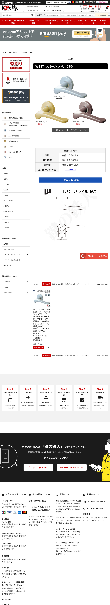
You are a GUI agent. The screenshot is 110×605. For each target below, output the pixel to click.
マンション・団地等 (12, 152)
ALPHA (6, 184)
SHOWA (6, 206)
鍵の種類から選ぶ (67, 21)
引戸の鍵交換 (82, 15)
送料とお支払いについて (41, 522)
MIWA (6, 174)
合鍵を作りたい (82, 21)
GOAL (6, 179)
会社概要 (93, 21)
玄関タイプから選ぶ (33, 21)
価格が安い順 (57, 284)
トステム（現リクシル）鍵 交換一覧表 (13, 21)
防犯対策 (7, 282)
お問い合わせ (104, 21)
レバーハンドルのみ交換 (12, 260)
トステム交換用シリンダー (52, 15)
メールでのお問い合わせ (94, 502)
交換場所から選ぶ (50, 21)
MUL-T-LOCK (8, 200)
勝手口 (8, 157)
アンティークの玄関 (12, 130)
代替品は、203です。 (70, 180)
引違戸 (8, 146)
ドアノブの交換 (9, 249)
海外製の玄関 (10, 141)
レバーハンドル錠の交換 (12, 254)
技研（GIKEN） (8, 211)
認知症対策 (8, 292)
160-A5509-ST (70, 169)
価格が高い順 (70, 284)
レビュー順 (85, 284)
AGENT (6, 227)
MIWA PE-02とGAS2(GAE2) (69, 15)
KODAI (6, 217)
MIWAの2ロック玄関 (13, 118)
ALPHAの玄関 (11, 136)
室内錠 (6, 244)
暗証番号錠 (8, 265)
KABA (6, 195)
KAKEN (6, 222)
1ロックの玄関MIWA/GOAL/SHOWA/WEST (16, 124)
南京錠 (6, 287)
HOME (4, 52)
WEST (6, 190)
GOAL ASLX (90, 15)
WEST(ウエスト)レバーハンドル (18, 52)
